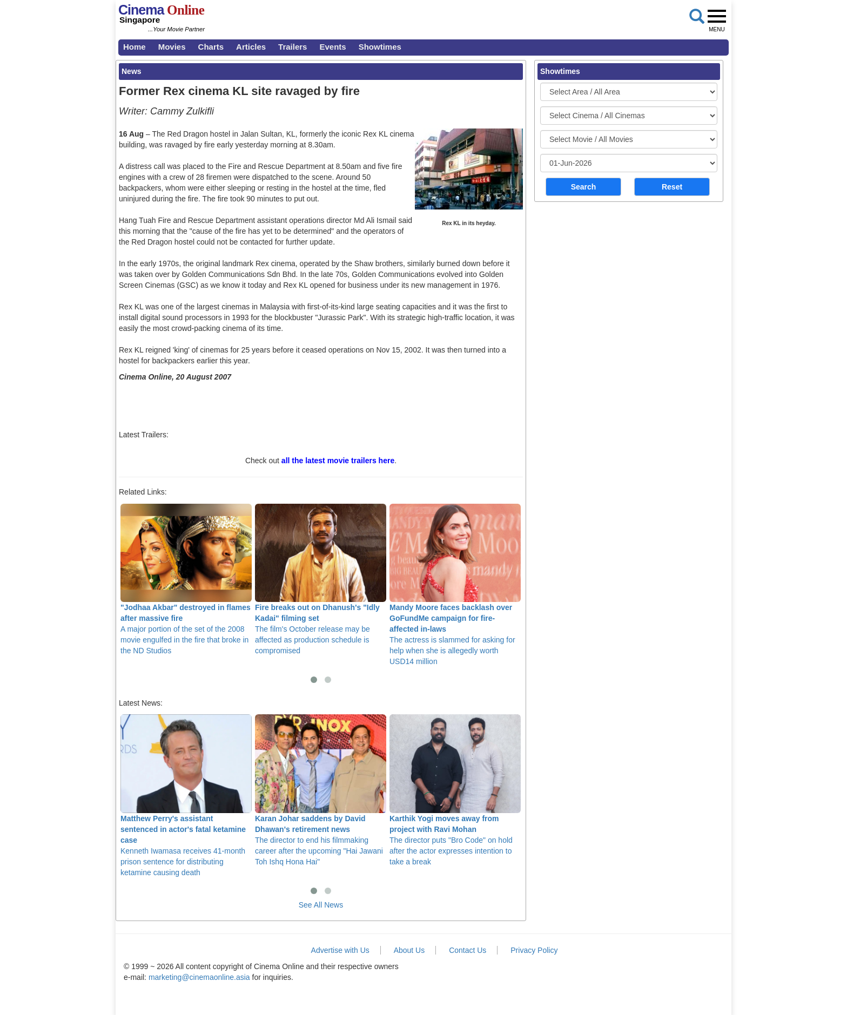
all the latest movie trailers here (337, 460)
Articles (251, 47)
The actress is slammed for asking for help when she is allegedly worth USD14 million (455, 585)
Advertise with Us (340, 950)
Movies (172, 47)
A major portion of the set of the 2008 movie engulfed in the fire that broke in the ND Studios (186, 579)
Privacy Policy (533, 950)
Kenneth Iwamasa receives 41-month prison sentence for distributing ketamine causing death (186, 795)
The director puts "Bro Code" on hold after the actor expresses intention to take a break (455, 789)
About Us (409, 950)
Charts (211, 47)
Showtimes (380, 47)
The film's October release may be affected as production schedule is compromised (320, 579)
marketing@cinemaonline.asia (199, 977)
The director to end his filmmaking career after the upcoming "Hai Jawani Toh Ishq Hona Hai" (320, 789)
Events (332, 47)
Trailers (292, 47)
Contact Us (467, 950)
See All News (321, 905)
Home (134, 47)
